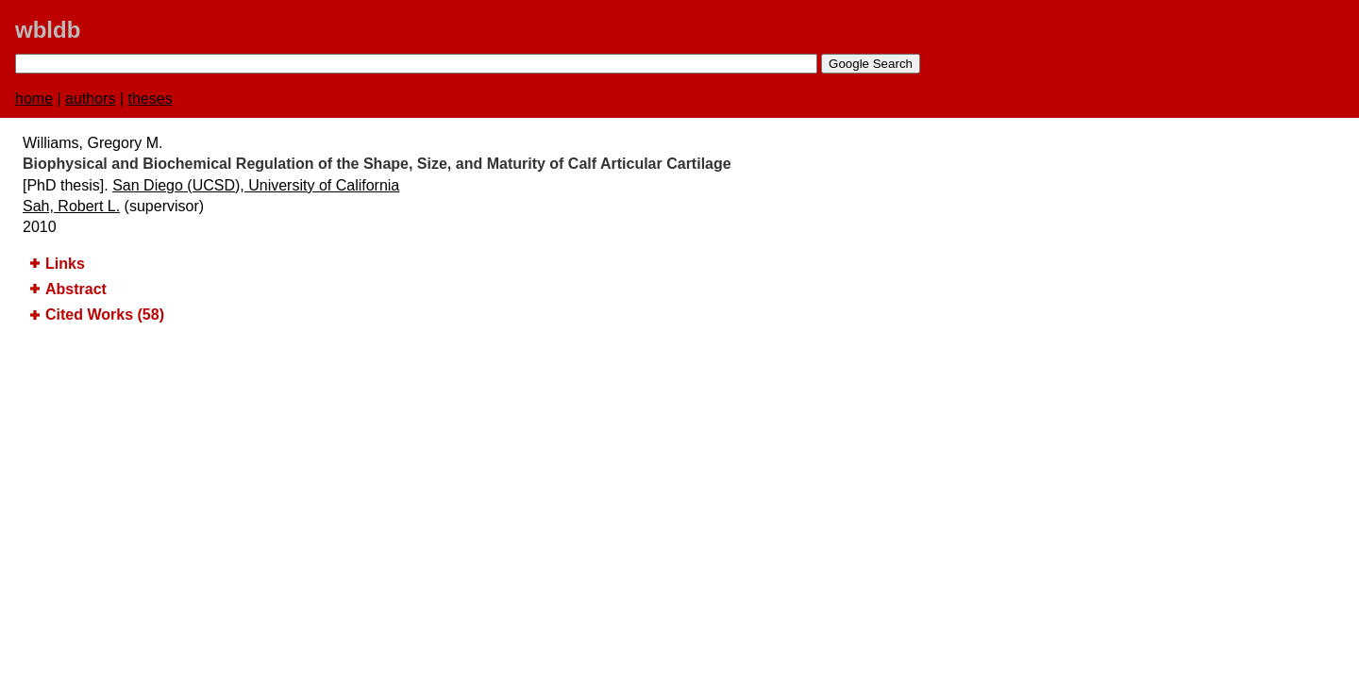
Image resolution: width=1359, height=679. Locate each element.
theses (150, 99)
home (34, 99)
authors (90, 99)
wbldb (47, 29)
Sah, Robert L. (71, 206)
